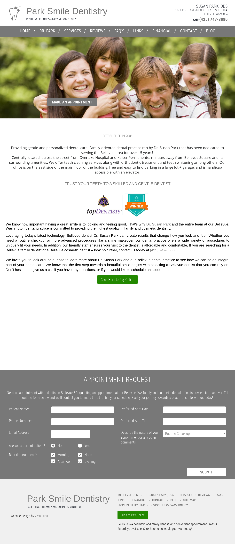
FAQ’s (119, 31)
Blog (210, 31)
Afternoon (65, 461)
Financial (161, 31)
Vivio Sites (41, 516)
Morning (63, 454)
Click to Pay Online (133, 515)
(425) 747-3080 (213, 19)
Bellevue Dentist (131, 495)
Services (72, 31)
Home (25, 31)
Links (138, 31)
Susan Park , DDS (161, 495)
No (60, 445)
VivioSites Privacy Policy (169, 505)
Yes (87, 445)
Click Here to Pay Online (117, 279)
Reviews (97, 31)
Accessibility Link (131, 505)
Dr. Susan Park (159, 224)
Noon (88, 454)
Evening (90, 461)
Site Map (189, 500)
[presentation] (145, 453)
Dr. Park (47, 31)
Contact (188, 31)
